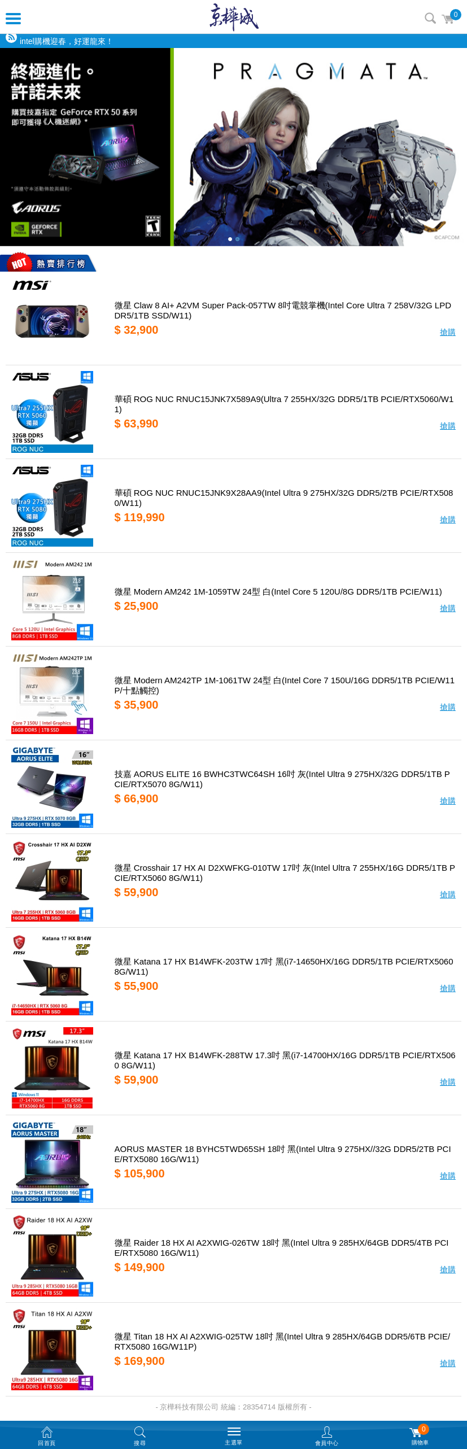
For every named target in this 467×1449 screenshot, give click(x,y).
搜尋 (430, 18)
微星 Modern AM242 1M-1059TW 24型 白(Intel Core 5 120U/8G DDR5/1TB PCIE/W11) (278, 591)
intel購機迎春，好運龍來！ (67, 41)
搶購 (448, 332)
